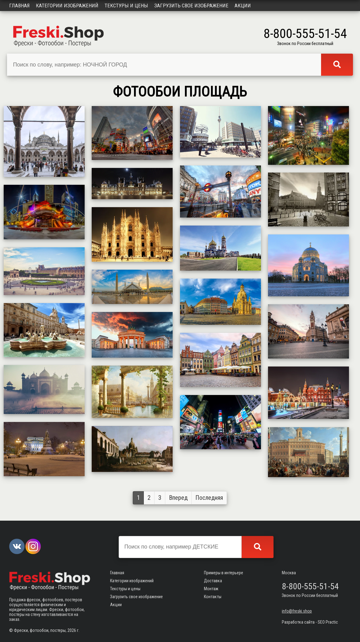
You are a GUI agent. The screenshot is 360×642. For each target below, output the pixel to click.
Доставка (213, 580)
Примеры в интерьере (223, 572)
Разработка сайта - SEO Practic (310, 622)
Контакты (212, 596)
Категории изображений (67, 5)
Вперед (178, 497)
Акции (243, 5)
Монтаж (211, 588)
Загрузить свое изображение (191, 5)
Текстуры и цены (126, 5)
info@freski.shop (297, 611)
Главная (19, 5)
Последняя (209, 497)
